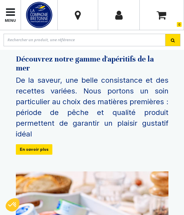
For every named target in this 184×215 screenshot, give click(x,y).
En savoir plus (34, 149)
